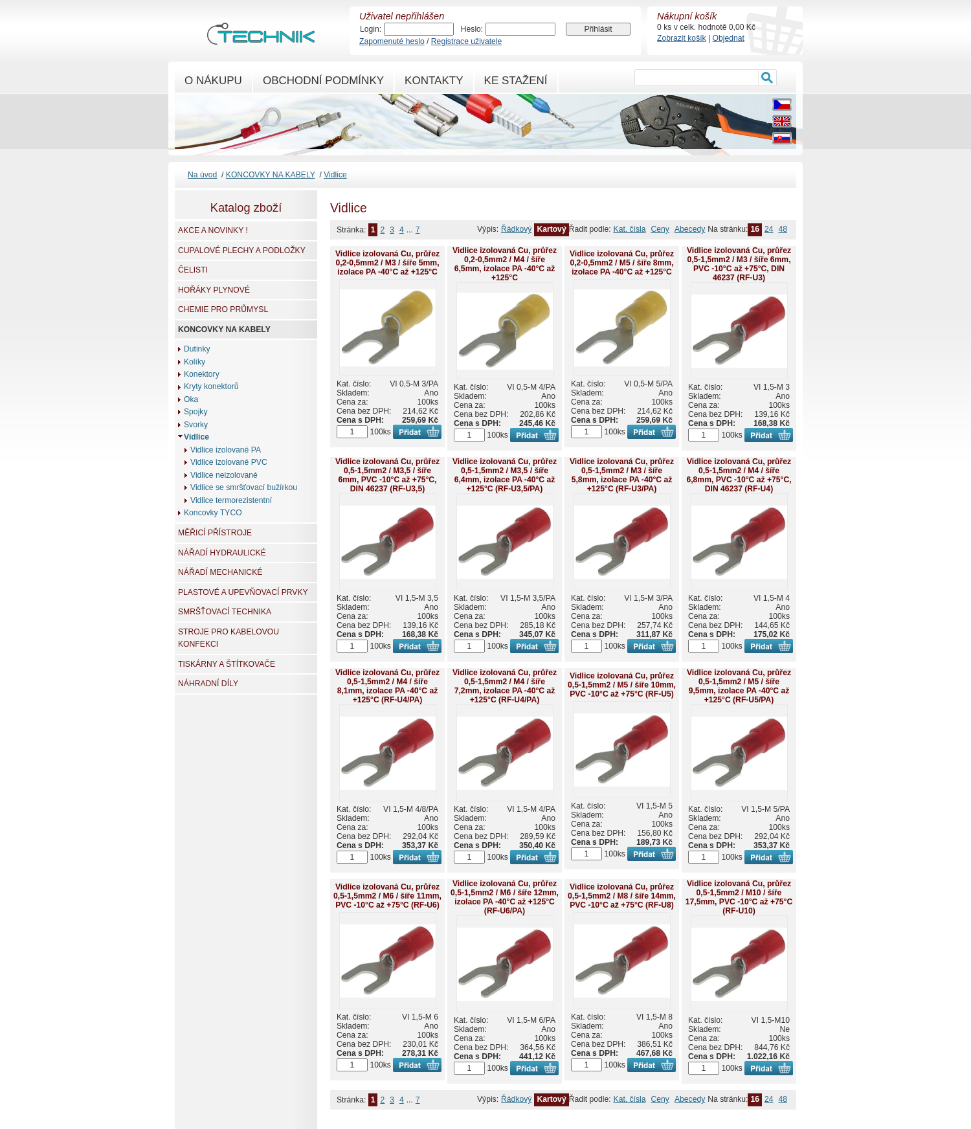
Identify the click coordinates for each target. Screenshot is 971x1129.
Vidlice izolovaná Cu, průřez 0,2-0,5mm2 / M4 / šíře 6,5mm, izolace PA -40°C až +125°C (504, 264)
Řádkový (516, 229)
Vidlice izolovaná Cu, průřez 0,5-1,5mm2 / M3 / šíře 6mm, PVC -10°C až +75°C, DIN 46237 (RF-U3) (739, 264)
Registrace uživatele (466, 41)
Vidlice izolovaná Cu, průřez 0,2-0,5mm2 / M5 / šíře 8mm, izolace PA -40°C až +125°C (622, 262)
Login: (370, 29)
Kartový (551, 229)
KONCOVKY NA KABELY (270, 174)
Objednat (728, 38)
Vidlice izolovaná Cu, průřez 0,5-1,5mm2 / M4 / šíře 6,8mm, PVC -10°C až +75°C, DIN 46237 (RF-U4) (738, 475)
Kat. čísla (630, 229)
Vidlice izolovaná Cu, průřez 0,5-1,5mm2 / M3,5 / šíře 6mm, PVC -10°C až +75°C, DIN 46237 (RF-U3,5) (387, 475)
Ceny (660, 229)
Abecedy (690, 229)
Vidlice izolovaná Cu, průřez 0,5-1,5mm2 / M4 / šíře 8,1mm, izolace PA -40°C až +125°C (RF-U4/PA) (387, 686)
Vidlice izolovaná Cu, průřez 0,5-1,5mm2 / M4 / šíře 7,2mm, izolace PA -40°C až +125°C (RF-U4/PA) (504, 686)
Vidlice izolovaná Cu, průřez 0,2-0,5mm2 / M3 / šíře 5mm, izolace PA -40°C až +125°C (387, 262)
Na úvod (202, 174)
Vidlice (335, 174)
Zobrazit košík (681, 38)
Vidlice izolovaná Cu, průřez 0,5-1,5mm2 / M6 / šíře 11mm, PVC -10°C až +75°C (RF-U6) (387, 896)
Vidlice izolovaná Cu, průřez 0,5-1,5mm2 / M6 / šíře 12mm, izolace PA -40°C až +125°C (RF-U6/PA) (505, 897)
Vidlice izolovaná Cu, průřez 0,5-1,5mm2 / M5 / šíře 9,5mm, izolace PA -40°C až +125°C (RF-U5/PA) (739, 686)
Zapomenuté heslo (392, 41)
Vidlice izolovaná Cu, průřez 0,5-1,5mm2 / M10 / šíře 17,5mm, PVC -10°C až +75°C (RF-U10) (739, 897)
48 (782, 229)
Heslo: (472, 29)
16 (754, 229)
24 (769, 229)
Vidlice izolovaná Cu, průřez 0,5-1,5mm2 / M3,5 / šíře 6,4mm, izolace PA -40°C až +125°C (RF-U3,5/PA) (504, 475)
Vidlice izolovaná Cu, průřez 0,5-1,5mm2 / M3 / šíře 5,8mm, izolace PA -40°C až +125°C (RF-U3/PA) (622, 475)
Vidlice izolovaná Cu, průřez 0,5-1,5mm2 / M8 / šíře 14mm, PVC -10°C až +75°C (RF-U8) (622, 896)
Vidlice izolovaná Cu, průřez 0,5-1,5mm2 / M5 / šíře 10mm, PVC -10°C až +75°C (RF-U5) (622, 685)
